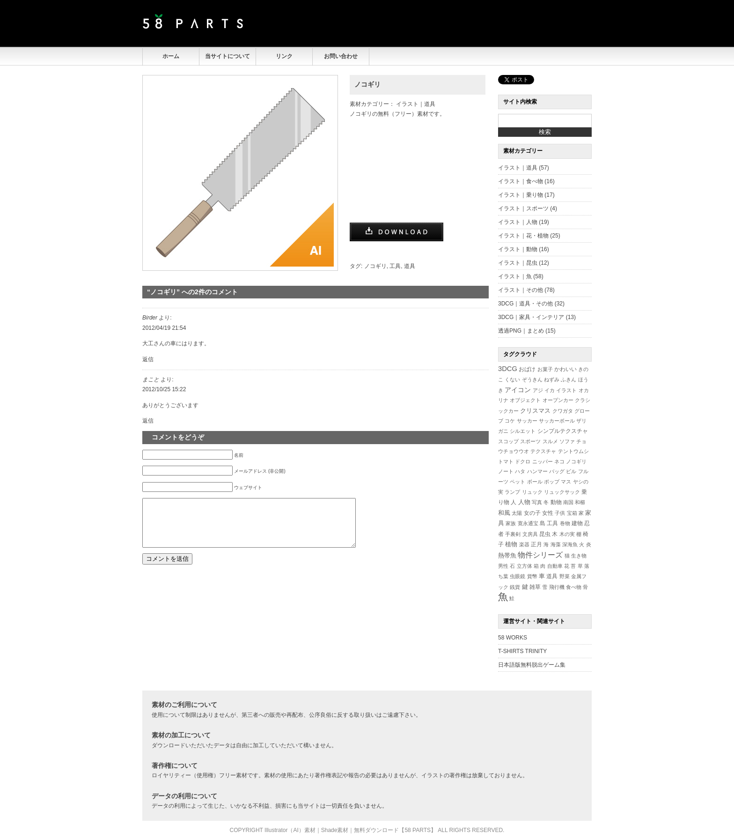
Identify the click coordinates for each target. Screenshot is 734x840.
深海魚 (570, 544)
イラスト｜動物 (517, 249)
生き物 (579, 555)
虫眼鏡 (517, 576)
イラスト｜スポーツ (523, 208)
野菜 (564, 576)
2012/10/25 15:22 (164, 389)
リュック (532, 492)
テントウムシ (573, 451)
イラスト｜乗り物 (520, 195)
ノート (506, 471)
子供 (560, 513)
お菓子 (545, 369)
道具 (409, 266)
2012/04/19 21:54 (164, 328)
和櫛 (580, 502)
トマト (506, 461)
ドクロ (522, 461)
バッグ (557, 471)
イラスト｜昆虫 (517, 263)
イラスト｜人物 (517, 222)
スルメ (550, 441)
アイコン (518, 390)
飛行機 (557, 587)
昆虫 (544, 534)
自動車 (555, 566)
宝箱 (572, 513)
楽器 (524, 544)
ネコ (559, 461)
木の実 (567, 534)
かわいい (565, 369)
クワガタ (562, 411)
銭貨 (515, 587)
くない (512, 379)
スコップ (508, 441)
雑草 (535, 587)
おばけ (527, 369)
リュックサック (562, 492)
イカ (549, 390)
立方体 (524, 566)
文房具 (530, 534)
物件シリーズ (540, 555)
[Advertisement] (482, 23)
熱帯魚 (507, 555)
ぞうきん (532, 379)
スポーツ (530, 441)
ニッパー (542, 461)
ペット (517, 481)
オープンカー (558, 400)
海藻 (555, 544)
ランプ (512, 492)
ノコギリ (367, 84)
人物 (524, 502)
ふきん (568, 379)
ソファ (567, 441)
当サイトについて (227, 56)
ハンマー (537, 471)
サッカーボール (557, 421)
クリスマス (535, 410)
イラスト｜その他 (520, 290)
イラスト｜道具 (415, 104)
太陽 (517, 513)
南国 (568, 502)
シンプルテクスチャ (562, 431)
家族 (511, 523)
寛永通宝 (528, 523)
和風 (504, 512)
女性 (547, 513)
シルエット (523, 431)
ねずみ (551, 379)
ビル (571, 471)
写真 (537, 502)
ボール (535, 481)
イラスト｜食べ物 (520, 181)
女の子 (532, 513)
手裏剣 (513, 534)
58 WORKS (512, 637)
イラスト (566, 390)
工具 (395, 266)
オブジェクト (525, 400)
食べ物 (573, 587)
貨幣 (532, 576)
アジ (538, 390)
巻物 (565, 523)
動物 (556, 502)
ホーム (170, 56)
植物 (511, 544)
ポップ (551, 481)
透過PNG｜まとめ (521, 330)
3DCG (507, 368)
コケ (510, 421)
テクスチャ (543, 451)
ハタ (520, 471)
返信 (148, 359)
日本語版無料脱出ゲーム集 (531, 665)
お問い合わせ (341, 56)
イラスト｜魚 (515, 276)
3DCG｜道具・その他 (525, 303)
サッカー (527, 421)
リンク (284, 56)
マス (566, 481)
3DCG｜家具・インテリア (531, 317)
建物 (577, 523)
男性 (503, 566)
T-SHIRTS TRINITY (522, 651)
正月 (536, 544)
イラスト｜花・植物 (523, 235)
